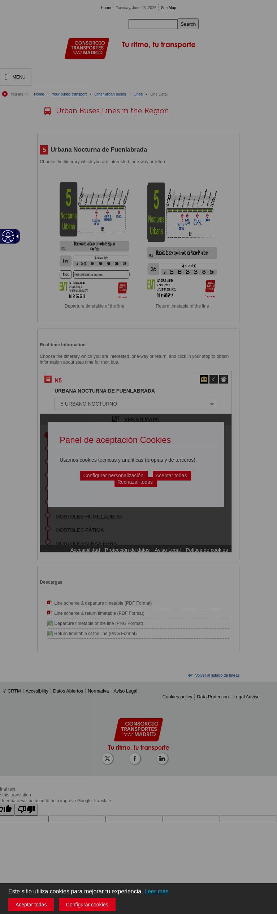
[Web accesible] (8, 236)
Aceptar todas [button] (31, 904)
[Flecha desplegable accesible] (16, 236)
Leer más (156, 891)
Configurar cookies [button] (87, 904)
